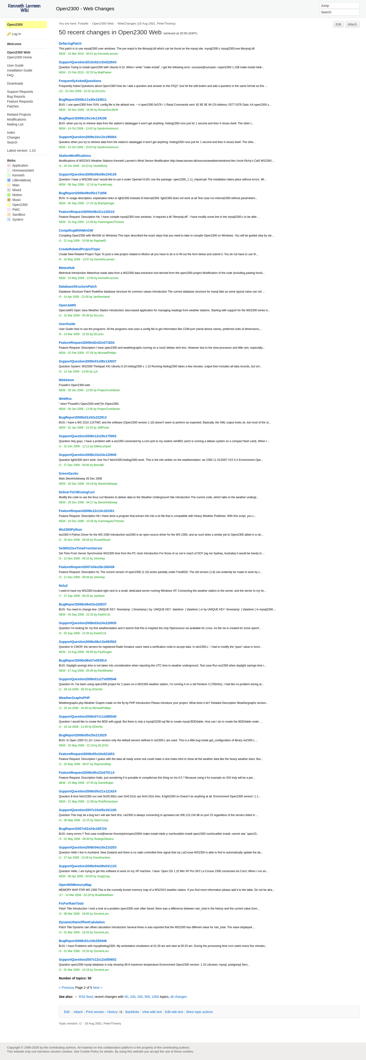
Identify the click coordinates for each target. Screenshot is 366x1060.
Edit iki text (174, 1012)
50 (126, 997)
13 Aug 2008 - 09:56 (80, 652)
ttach (78, 1012)
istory (112, 1012)
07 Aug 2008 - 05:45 (80, 670)
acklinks (132, 1012)
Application (17, 165)
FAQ (10, 75)
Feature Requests (20, 101)
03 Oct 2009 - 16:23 (76, 166)
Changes (13, 137)
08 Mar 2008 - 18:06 (76, 913)
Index (11, 132)
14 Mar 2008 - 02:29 (78, 895)
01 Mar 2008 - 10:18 (76, 969)
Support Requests (20, 91)
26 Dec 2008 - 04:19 (80, 483)
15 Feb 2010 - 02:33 (80, 72)
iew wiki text (152, 1012)
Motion (14, 195)
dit (67, 1012)
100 (132, 997)
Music (14, 200)
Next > (97, 987)
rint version (95, 1012)
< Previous (66, 987)
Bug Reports (16, 96)
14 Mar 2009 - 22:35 (76, 334)
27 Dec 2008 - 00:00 (76, 465)
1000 (155, 997)
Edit (338, 24)
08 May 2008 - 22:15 (76, 820)
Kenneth (16, 175)
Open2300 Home (19, 57)
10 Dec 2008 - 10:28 (80, 521)
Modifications (16, 119)
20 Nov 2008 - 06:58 (76, 539)
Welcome (14, 44)
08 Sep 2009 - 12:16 (80, 184)
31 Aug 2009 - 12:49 (80, 222)
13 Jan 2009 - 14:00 (76, 371)
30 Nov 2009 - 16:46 (80, 109)
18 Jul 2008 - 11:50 (76, 726)
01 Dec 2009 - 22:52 (78, 91)
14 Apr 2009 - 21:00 (76, 296)
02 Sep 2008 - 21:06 (76, 633)
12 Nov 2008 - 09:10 (76, 558)
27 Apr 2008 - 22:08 (76, 857)
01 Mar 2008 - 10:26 (76, 951)
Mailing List (15, 124)
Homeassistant (20, 170)
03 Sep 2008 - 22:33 (80, 614)
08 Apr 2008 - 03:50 (80, 876)
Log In (16, 34)
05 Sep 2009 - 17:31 (80, 203)
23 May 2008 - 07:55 (81, 782)
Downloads (15, 83)
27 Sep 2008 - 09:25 (76, 596)
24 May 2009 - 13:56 (81, 278)
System (15, 219)
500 (147, 997)
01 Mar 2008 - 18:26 (76, 932)
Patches (13, 106)
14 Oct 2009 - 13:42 (80, 128)
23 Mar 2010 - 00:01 (80, 53)
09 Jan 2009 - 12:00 (80, 390)
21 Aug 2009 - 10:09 (76, 240)
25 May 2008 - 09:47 (76, 764)
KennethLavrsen (108, 53)
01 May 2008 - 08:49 (76, 839)
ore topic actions (199, 1012)
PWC (13, 209)
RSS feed (86, 997)
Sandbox (16, 214)
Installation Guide (19, 70)
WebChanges (127, 23)
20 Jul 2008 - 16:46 (76, 708)
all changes (178, 997)
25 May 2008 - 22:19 (81, 745)
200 (140, 997)
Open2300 (15, 24)
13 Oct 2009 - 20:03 (80, 147)
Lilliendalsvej (19, 180)
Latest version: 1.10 (21, 150)
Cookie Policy (89, 1051)
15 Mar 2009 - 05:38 (76, 315)
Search (12, 142)
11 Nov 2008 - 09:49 (76, 577)
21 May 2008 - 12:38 (81, 801)
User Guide (15, 65)
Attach (352, 24)
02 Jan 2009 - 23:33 (80, 427)
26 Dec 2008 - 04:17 (80, 502)
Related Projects (19, 114)
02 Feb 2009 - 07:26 (80, 353)
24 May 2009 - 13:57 (76, 259)
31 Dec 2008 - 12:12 (76, 446)
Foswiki (83, 23)
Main (13, 185)
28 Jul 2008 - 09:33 (76, 689)
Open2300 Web (103, 23)
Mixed (14, 190)
